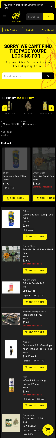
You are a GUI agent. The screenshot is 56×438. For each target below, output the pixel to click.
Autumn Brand (29, 280)
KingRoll (26, 342)
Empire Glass (39, 173)
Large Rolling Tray (32, 315)
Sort (25, 121)
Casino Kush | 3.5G (33, 418)
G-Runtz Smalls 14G (33, 283)
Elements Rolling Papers (34, 311)
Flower (29, 29)
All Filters (10, 124)
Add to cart (16, 198)
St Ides (6, 173)
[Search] (48, 16)
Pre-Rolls (46, 113)
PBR (25, 377)
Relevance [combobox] (28, 124)
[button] (4, 17)
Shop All (11, 29)
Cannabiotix (28, 415)
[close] (52, 6)
